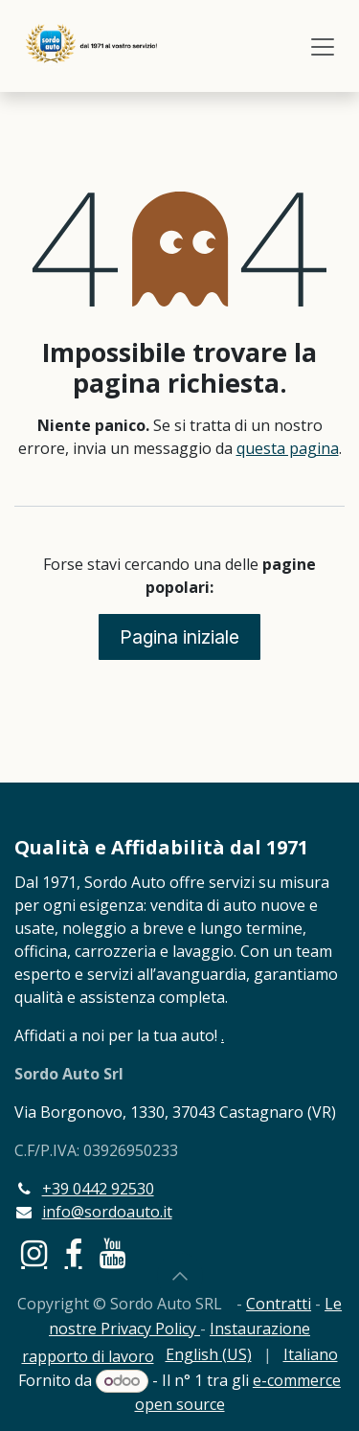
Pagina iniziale (179, 636)
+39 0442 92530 (98, 1188)
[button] (180, 1276)
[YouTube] (112, 1254)
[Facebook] (73, 1254)
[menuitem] (209, 1354)
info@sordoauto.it (107, 1211)
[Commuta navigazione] (323, 46)
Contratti (278, 1303)
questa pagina (287, 448)
